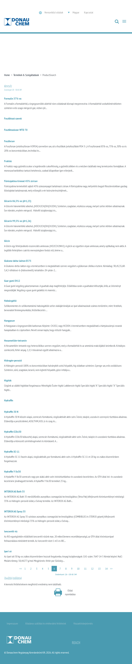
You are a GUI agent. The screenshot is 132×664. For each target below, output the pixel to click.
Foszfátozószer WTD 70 (16, 129)
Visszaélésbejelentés (83, 623)
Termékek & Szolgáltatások (26, 75)
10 (78, 568)
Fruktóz (8, 161)
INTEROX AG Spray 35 (15, 511)
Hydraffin (8, 400)
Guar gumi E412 (12, 280)
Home (7, 75)
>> (111, 568)
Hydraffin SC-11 (11, 451)
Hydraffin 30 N (11, 411)
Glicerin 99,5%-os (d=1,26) (17, 220)
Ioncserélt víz (10, 531)
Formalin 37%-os (12, 98)
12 (92, 568)
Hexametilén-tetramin (15, 340)
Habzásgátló (10, 300)
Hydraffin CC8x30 (12, 431)
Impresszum (12, 623)
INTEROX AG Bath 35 (14, 491)
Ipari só (8, 551)
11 (85, 568)
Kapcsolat (88, 12)
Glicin (7, 240)
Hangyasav (9, 320)
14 (106, 568)
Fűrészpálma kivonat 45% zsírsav (20, 181)
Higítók (8, 380)
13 (99, 568)
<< (20, 568)
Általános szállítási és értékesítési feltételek (45, 623)
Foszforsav (9, 141)
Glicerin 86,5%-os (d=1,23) (17, 201)
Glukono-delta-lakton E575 (17, 260)
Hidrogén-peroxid (13, 360)
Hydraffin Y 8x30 (12, 471)
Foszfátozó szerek (13, 118)
